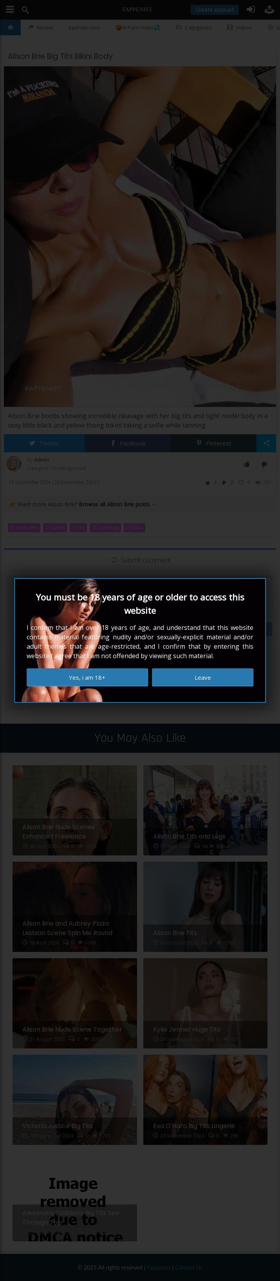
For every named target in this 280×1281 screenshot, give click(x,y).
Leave (203, 677)
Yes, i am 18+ (87, 677)
